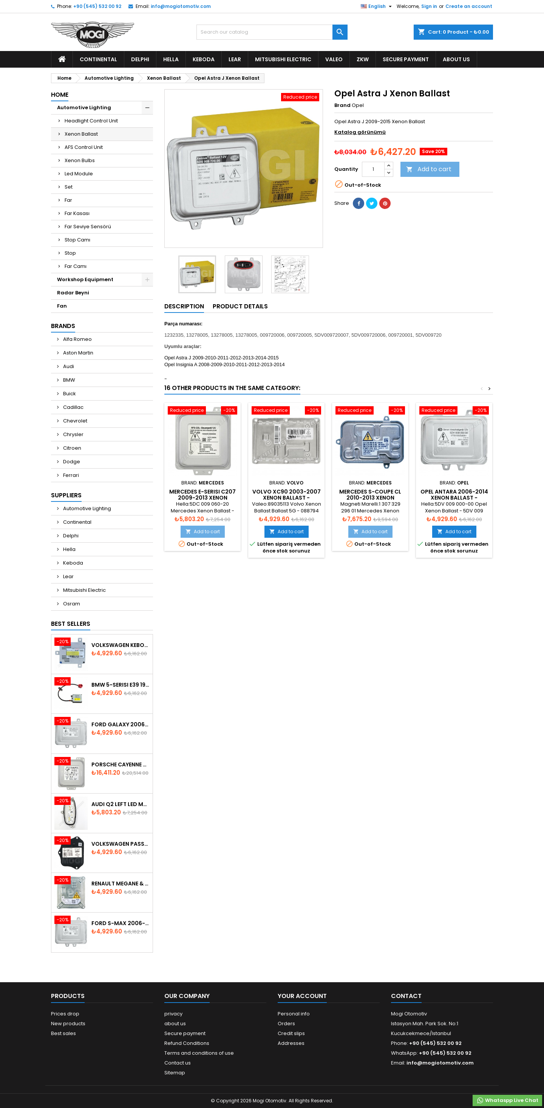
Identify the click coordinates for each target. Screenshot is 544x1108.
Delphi (140, 59)
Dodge (71, 461)
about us (456, 59)
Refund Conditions (186, 1043)
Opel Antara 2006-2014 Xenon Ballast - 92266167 (454, 498)
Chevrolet (74, 420)
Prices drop (65, 1013)
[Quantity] (373, 169)
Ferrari (70, 475)
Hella (171, 59)
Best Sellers (70, 623)
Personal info (294, 1013)
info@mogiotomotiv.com (181, 6)
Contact (406, 996)
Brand (342, 105)
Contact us (177, 1062)
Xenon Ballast (81, 134)
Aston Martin (77, 352)
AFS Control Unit (84, 147)
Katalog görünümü (360, 132)
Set (69, 186)
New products (68, 1023)
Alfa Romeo (77, 339)
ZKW (363, 59)
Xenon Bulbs (80, 160)
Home (59, 94)
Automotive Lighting (84, 107)
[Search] (272, 32)
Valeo (334, 59)
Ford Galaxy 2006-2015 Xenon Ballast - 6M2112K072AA (120, 724)
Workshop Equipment (85, 279)
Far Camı (76, 266)
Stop (70, 253)
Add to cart (428, 169)
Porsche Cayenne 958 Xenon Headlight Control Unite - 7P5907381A (120, 764)
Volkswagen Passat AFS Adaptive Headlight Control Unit (120, 844)
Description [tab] (184, 306)
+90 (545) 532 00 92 (97, 6)
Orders (286, 1023)
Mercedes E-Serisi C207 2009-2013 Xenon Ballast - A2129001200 (202, 498)
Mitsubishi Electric (283, 59)
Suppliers (66, 495)
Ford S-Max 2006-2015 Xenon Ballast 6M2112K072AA (120, 923)
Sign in (429, 6)
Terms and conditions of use (199, 1053)
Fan (62, 305)
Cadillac (72, 407)
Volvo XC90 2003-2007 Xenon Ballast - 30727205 (286, 498)
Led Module (79, 173)
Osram (71, 603)
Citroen (71, 448)
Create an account (468, 6)
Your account (302, 996)
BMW (68, 380)
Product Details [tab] (240, 306)
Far (68, 200)
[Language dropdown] (377, 6)
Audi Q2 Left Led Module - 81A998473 (120, 804)
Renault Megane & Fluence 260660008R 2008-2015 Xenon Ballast (120, 884)
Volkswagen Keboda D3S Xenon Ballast (120, 645)
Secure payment (406, 59)
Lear (235, 59)
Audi (68, 366)
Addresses (291, 1043)
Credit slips (291, 1033)
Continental (98, 59)
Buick (69, 393)
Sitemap (174, 1072)
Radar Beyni (73, 292)
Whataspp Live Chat (507, 1100)
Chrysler (72, 434)
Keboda (204, 59)
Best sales (63, 1033)
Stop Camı (77, 239)
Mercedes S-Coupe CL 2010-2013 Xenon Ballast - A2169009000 (370, 498)
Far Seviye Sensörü (88, 226)
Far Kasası (77, 213)
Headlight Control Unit (91, 120)
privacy (173, 1013)
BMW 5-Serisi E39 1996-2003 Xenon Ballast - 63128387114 (120, 685)
